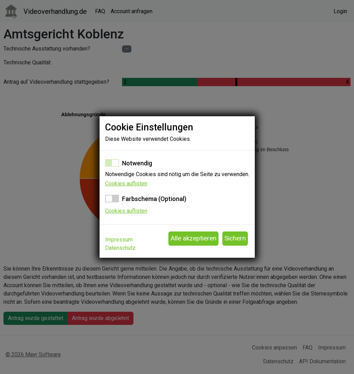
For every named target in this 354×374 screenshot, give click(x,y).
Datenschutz (120, 248)
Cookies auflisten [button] (126, 183)
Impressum (119, 239)
